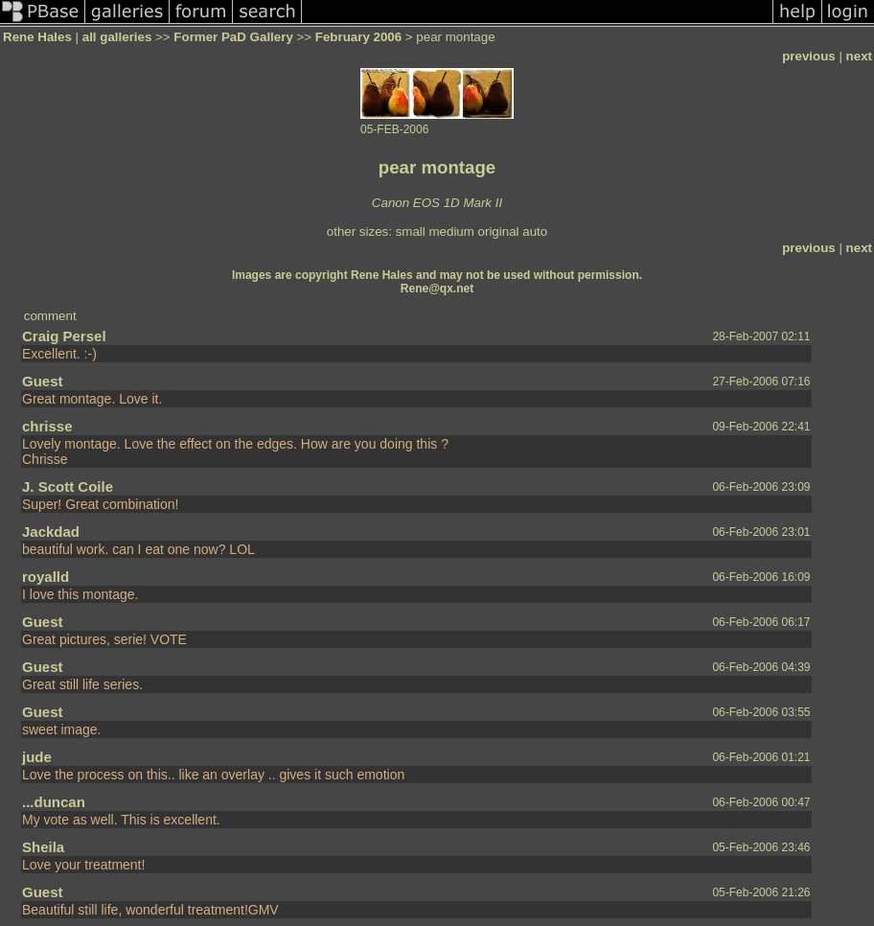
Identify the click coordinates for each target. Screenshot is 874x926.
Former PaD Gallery (232, 37)
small (411, 231)
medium (450, 231)
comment (50, 316)
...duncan (53, 802)
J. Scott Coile (67, 486)
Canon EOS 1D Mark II (437, 203)
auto (534, 231)
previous (809, 56)
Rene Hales (37, 37)
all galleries (117, 37)
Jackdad (51, 531)
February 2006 (358, 37)
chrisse (47, 426)
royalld (45, 576)
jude (37, 757)
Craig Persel (64, 336)
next (859, 56)
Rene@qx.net (437, 288)
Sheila (43, 847)
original (498, 231)
